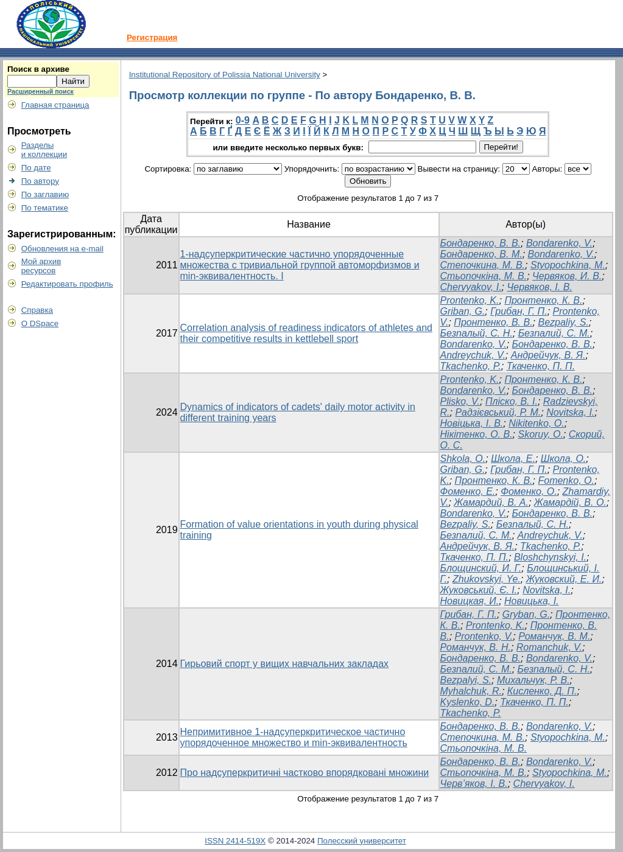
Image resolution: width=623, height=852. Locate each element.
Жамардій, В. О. (570, 502)
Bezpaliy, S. (563, 322)
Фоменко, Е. (468, 491)
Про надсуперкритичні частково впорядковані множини (304, 772)
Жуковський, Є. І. (479, 590)
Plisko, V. (460, 401)
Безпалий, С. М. (554, 333)
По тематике (44, 207)
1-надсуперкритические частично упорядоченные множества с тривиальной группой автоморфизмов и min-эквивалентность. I (300, 265)
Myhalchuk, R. (471, 691)
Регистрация (152, 37)
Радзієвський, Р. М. (498, 412)
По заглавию (45, 194)
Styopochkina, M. (567, 265)
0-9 (243, 120)
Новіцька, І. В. (472, 423)
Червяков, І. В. (539, 287)
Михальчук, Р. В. (533, 680)
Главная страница (55, 105)
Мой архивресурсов (41, 266)
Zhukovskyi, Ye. (486, 579)
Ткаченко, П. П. (541, 366)
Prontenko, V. (484, 636)
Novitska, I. (570, 412)
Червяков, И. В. (567, 276)
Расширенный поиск (40, 91)
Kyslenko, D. (467, 702)
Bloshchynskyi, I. (550, 557)
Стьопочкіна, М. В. (483, 276)
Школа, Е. (513, 458)
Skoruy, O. (540, 434)
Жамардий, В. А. (491, 502)
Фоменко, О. (529, 491)
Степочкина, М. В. (483, 265)
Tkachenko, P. (470, 366)
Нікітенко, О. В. (476, 434)
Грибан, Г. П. (518, 311)
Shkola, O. (463, 458)
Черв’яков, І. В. (474, 783)
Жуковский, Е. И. (564, 579)
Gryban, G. (526, 614)
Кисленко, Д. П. (542, 691)
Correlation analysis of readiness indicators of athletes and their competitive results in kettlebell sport (306, 333)
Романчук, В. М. (554, 636)
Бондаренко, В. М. (481, 254)
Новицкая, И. (469, 601)
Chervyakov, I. (471, 287)
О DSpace (40, 323)
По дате (36, 167)
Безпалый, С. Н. (476, 333)
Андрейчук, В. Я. (548, 355)
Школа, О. (563, 458)
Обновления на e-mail (62, 248)
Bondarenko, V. (559, 243)
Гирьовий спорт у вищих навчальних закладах (284, 663)
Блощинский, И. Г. (481, 568)
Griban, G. (462, 311)
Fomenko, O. (566, 480)
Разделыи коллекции (44, 150)
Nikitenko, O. (537, 423)
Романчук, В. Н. (475, 647)
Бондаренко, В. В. (480, 243)
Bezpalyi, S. (465, 680)
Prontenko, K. (469, 300)
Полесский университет (361, 840)
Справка (37, 310)
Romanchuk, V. (549, 647)
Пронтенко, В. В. (493, 322)
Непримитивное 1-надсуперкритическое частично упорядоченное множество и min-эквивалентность (293, 737)
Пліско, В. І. (511, 401)
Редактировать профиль (67, 283)
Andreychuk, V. (472, 355)
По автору (40, 181)
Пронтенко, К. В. (543, 300)
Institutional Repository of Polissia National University (224, 74)
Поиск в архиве (38, 69)
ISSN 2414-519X (235, 840)
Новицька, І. (531, 601)
